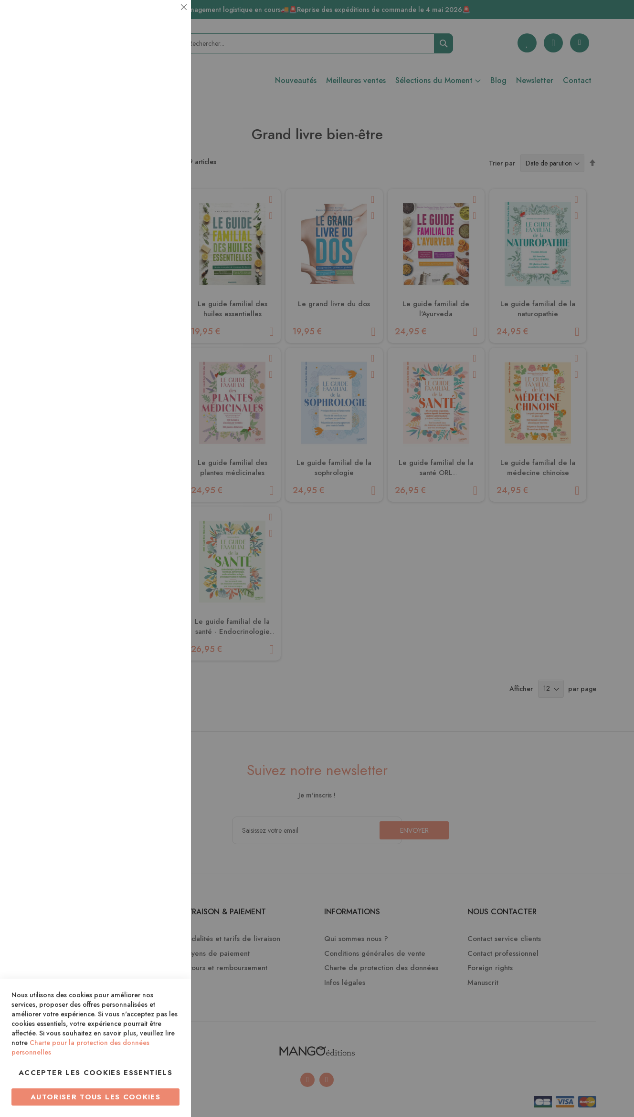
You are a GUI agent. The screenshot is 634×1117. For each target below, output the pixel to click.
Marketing (165, 231)
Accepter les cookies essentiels (95, 1072)
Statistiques (165, 129)
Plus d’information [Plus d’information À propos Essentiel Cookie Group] (151, 88)
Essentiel (165, 19)
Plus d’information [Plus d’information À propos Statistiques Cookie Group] (151, 190)
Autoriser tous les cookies (95, 1097)
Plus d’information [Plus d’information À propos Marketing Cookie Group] (151, 291)
